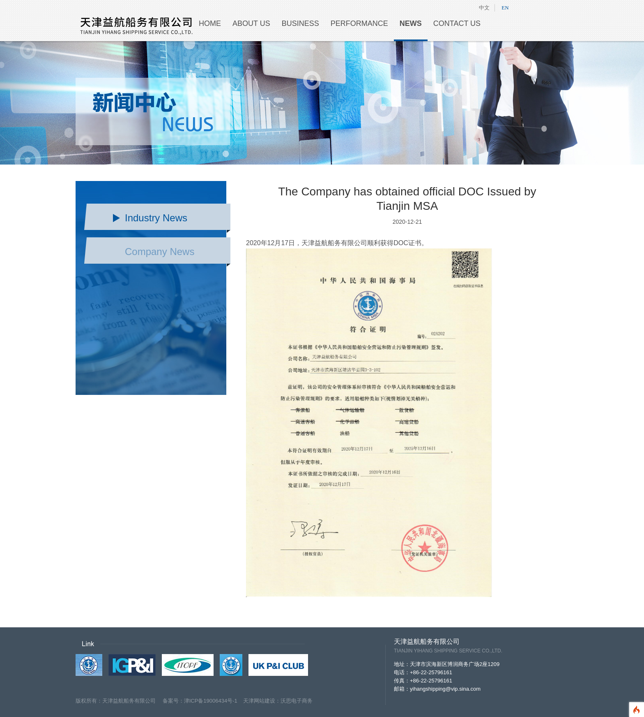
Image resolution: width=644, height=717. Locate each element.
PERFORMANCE (359, 23)
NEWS (411, 23)
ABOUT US (251, 23)
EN (504, 8)
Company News (159, 251)
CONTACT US (457, 23)
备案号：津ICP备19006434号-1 (203, 701)
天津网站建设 (259, 701)
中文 (484, 8)
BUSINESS (300, 23)
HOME (210, 23)
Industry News (156, 217)
